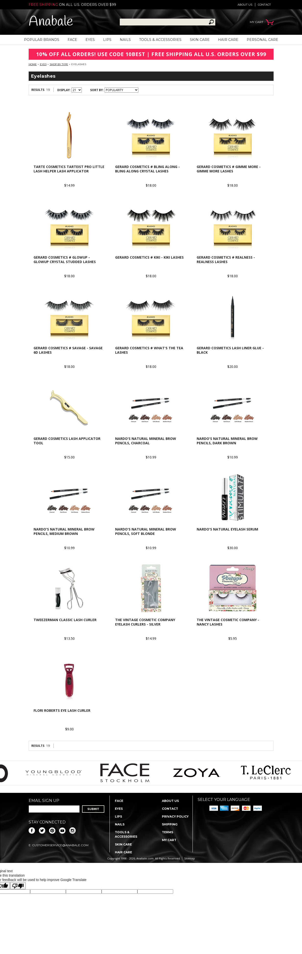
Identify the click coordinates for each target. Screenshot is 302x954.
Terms (167, 832)
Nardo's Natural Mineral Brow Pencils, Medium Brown (64, 531)
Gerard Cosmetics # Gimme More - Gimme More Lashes (229, 168)
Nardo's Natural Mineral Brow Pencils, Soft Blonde (145, 531)
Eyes (90, 39)
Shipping (170, 824)
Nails (125, 39)
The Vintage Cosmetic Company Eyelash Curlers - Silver (145, 622)
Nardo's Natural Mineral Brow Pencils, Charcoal (145, 440)
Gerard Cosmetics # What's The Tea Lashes (149, 350)
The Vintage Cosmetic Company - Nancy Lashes (228, 622)
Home (33, 64)
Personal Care (262, 39)
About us (245, 4)
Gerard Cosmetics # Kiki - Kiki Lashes (149, 257)
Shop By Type (59, 64)
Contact (264, 4)
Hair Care (228, 39)
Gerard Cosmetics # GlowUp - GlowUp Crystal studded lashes (65, 259)
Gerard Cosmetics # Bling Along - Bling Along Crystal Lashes (147, 168)
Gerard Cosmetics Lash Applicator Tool (67, 440)
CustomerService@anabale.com (60, 845)
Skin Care (200, 39)
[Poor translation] (18, 885)
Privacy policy (175, 816)
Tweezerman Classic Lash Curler (65, 619)
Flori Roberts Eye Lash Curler (62, 710)
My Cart (169, 840)
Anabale (51, 22)
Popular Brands (41, 39)
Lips (107, 39)
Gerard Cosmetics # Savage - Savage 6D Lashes (68, 350)
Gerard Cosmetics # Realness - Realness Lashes (226, 259)
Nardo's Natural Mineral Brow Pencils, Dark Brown (227, 440)
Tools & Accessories (160, 39)
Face (72, 39)
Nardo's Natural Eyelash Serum (227, 529)
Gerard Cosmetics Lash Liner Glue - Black (230, 350)
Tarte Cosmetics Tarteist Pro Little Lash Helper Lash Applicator (69, 168)
